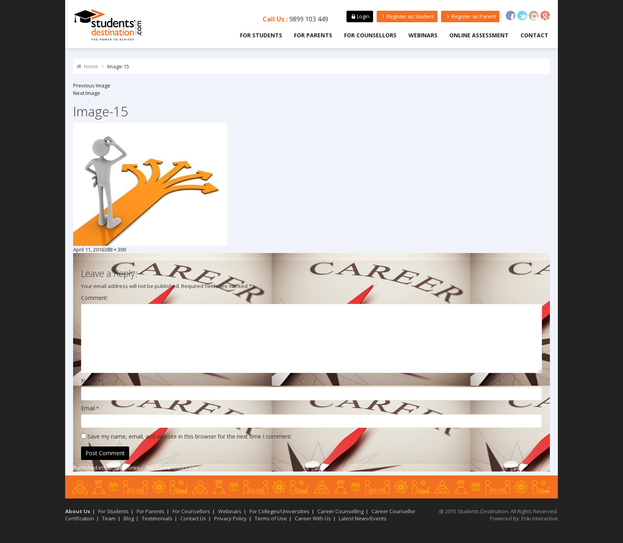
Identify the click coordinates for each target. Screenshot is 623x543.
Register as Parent (470, 16)
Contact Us (193, 518)
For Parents (313, 35)
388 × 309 (115, 249)
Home (91, 66)
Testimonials (157, 518)
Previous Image (91, 85)
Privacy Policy (230, 518)
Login (360, 16)
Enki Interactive (539, 518)
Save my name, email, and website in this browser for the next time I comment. (189, 436)
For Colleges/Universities (280, 511)
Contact (534, 35)
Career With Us (313, 518)
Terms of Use (271, 518)
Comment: (94, 297)
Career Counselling (340, 511)
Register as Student (407, 16)
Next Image (86, 93)
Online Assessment (479, 35)
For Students (261, 35)
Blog (129, 518)
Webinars (422, 35)
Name (89, 381)
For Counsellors (370, 35)
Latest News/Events (363, 518)
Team (109, 518)
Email (88, 408)
